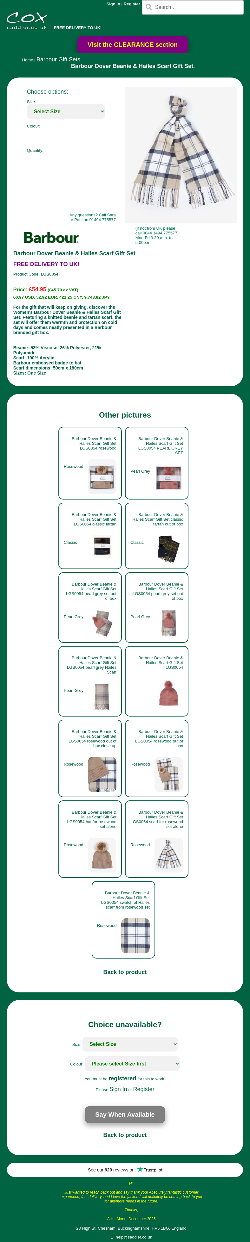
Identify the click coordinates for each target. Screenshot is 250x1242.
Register (132, 4)
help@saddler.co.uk (134, 1237)
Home (27, 60)
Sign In (113, 4)
